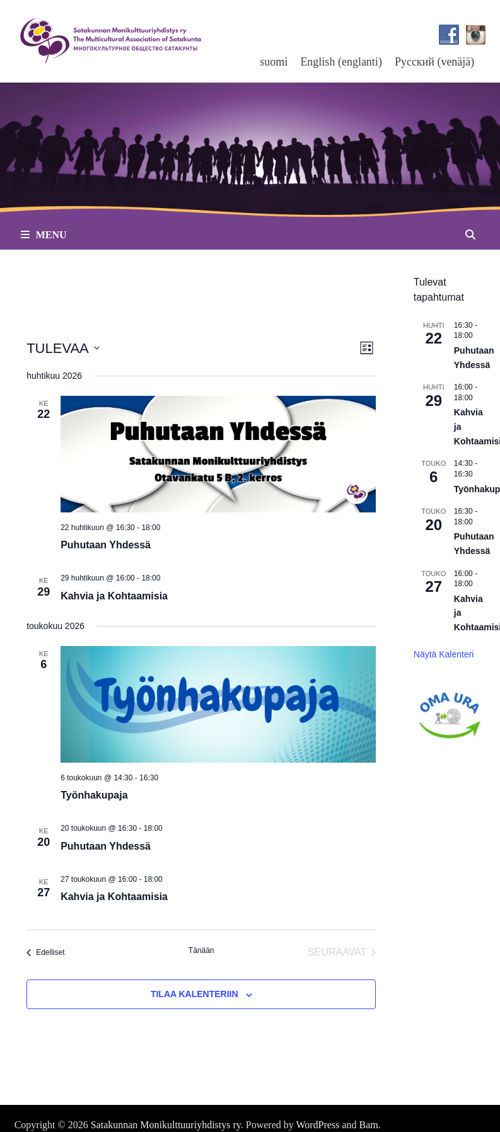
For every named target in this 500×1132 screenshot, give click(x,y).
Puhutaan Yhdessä (106, 545)
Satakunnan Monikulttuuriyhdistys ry (166, 1124)
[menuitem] (273, 61)
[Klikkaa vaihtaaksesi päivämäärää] (63, 348)
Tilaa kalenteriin (194, 994)
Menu (44, 234)
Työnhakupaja (94, 795)
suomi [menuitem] (274, 61)
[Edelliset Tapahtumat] (45, 952)
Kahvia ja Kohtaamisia (114, 596)
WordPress (317, 1124)
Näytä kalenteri (444, 654)
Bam (368, 1124)
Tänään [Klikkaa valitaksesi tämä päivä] (201, 950)
